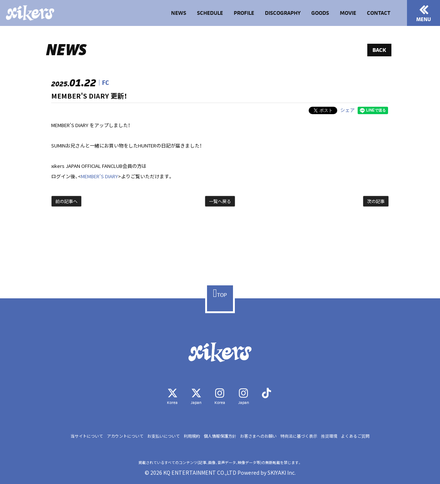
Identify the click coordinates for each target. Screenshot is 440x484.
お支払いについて (163, 436)
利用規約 (192, 436)
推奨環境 (329, 436)
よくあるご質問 (355, 436)
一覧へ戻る (220, 201)
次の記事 (376, 201)
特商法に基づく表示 (298, 436)
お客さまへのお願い (258, 436)
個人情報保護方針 (220, 436)
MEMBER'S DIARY (99, 176)
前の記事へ (66, 201)
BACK (379, 49)
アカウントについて (125, 436)
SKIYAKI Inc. (281, 472)
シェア (347, 109)
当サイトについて (86, 436)
